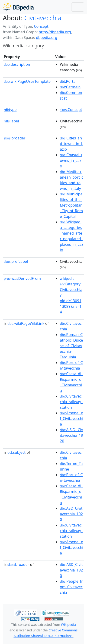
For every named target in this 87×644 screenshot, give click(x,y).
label (11, 121)
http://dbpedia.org (55, 32)
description (17, 64)
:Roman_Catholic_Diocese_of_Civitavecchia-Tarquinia (71, 346)
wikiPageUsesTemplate (27, 81)
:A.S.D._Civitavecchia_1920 (71, 435)
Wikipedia (68, 624)
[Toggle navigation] (77, 7)
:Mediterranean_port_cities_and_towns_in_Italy (71, 180)
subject (16, 452)
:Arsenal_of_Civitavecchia (71, 418)
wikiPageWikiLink (25, 323)
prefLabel (16, 261)
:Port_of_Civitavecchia (71, 365)
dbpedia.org (46, 37)
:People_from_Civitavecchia (71, 587)
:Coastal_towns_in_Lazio (71, 160)
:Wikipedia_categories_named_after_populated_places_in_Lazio (71, 236)
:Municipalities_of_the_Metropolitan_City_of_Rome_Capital (71, 205)
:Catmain (70, 87)
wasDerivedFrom (22, 278)
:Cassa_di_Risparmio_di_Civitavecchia (71, 382)
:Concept (71, 109)
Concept (41, 26)
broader (14, 138)
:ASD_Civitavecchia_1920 (71, 514)
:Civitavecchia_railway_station (71, 402)
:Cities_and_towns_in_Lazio (71, 143)
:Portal (68, 81)
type (10, 109)
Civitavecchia (42, 17)
